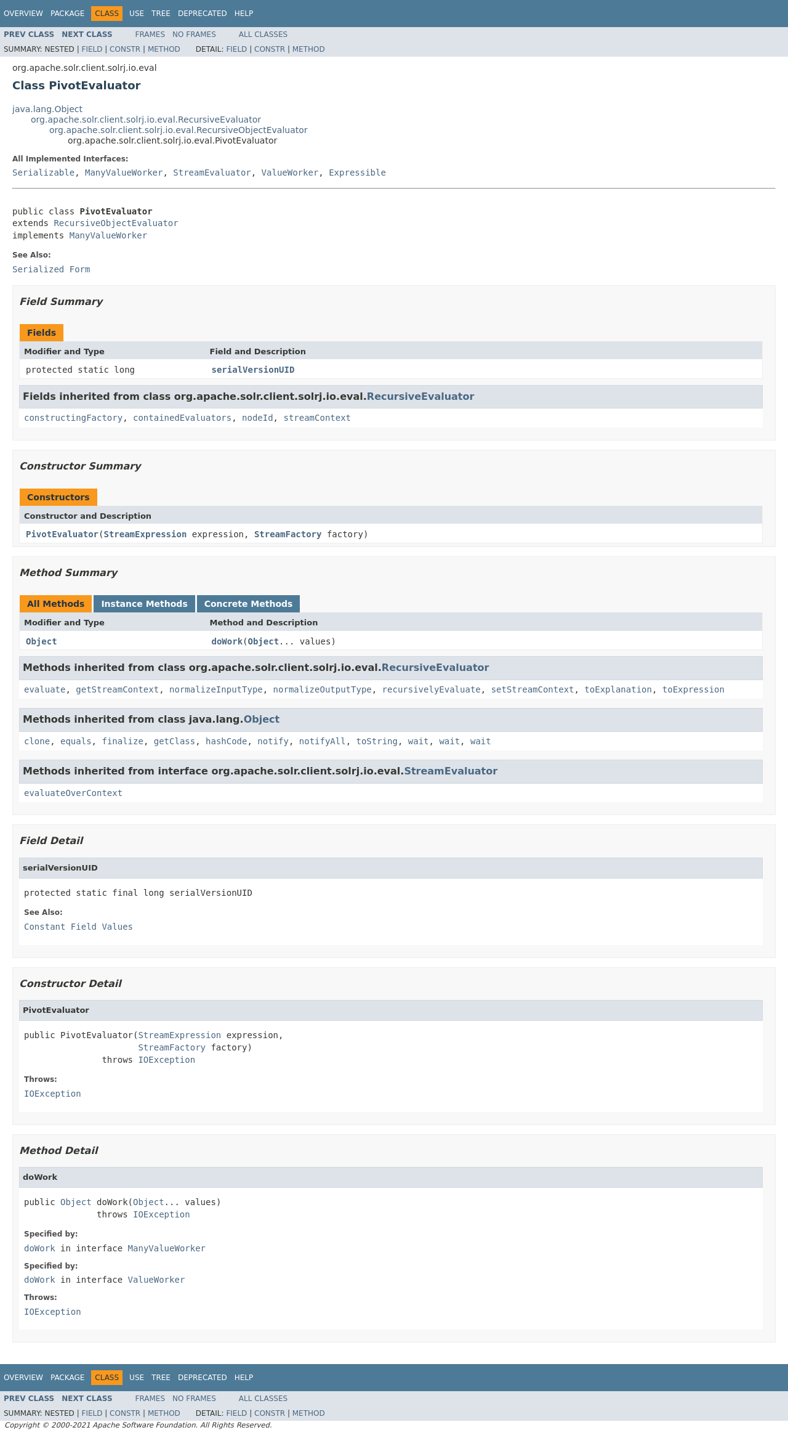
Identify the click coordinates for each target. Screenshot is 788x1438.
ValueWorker (290, 172)
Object (41, 641)
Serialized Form (51, 269)
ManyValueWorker (124, 172)
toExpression (693, 689)
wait (418, 741)
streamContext (317, 418)
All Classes (263, 34)
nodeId (257, 418)
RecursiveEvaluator (421, 396)
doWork (227, 641)
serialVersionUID (253, 370)
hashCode (226, 741)
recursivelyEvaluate (431, 689)
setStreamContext (532, 689)
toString (377, 741)
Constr (125, 49)
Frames (150, 34)
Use (136, 13)
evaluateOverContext (73, 793)
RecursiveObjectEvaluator (116, 223)
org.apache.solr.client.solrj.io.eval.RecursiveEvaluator (146, 119)
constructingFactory (73, 418)
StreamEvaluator (212, 172)
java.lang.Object (47, 109)
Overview (23, 13)
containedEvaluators (182, 418)
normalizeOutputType (322, 689)
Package (67, 13)
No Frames (194, 34)
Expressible (357, 172)
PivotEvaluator (62, 534)
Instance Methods (144, 604)
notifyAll (322, 741)
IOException (166, 1060)
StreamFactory (288, 534)
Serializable (43, 172)
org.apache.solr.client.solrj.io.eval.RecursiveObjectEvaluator (178, 130)
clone (37, 741)
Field (91, 49)
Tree (161, 13)
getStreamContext (117, 689)
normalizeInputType (216, 689)
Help (244, 13)
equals (76, 741)
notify (273, 741)
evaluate (44, 689)
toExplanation (618, 689)
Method (164, 49)
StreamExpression (145, 534)
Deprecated (202, 13)
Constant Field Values (78, 927)
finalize (122, 741)
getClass (174, 741)
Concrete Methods (248, 604)
